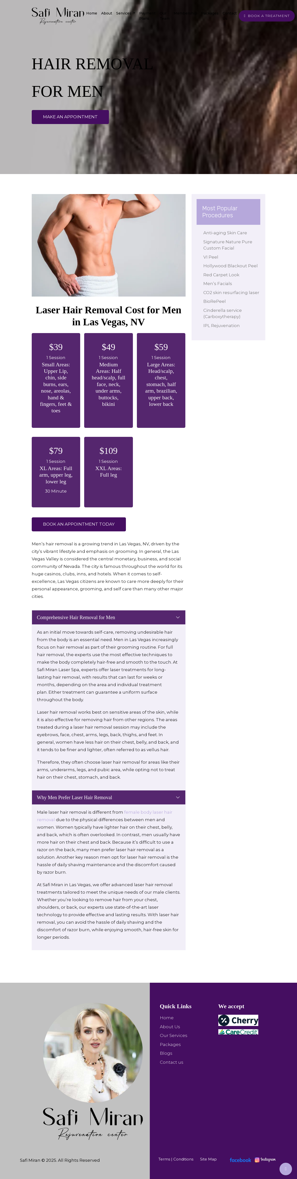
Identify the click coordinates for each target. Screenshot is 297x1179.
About (106, 13)
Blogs (166, 1053)
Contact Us (230, 16)
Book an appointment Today (79, 524)
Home (91, 13)
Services (124, 13)
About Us (170, 1026)
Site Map (208, 1159)
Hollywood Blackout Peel (228, 269)
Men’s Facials (221, 290)
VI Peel (214, 257)
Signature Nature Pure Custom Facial (231, 245)
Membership (185, 13)
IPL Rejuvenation (225, 338)
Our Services (173, 1035)
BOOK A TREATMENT (267, 16)
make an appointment (70, 116)
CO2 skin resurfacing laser (229, 302)
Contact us (171, 1062)
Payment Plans (147, 16)
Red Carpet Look (225, 281)
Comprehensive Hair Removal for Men (76, 617)
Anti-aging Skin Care (228, 232)
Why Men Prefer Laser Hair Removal (74, 797)
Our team (165, 16)
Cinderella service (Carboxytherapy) (226, 326)
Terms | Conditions (175, 1159)
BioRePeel (218, 314)
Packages (210, 13)
